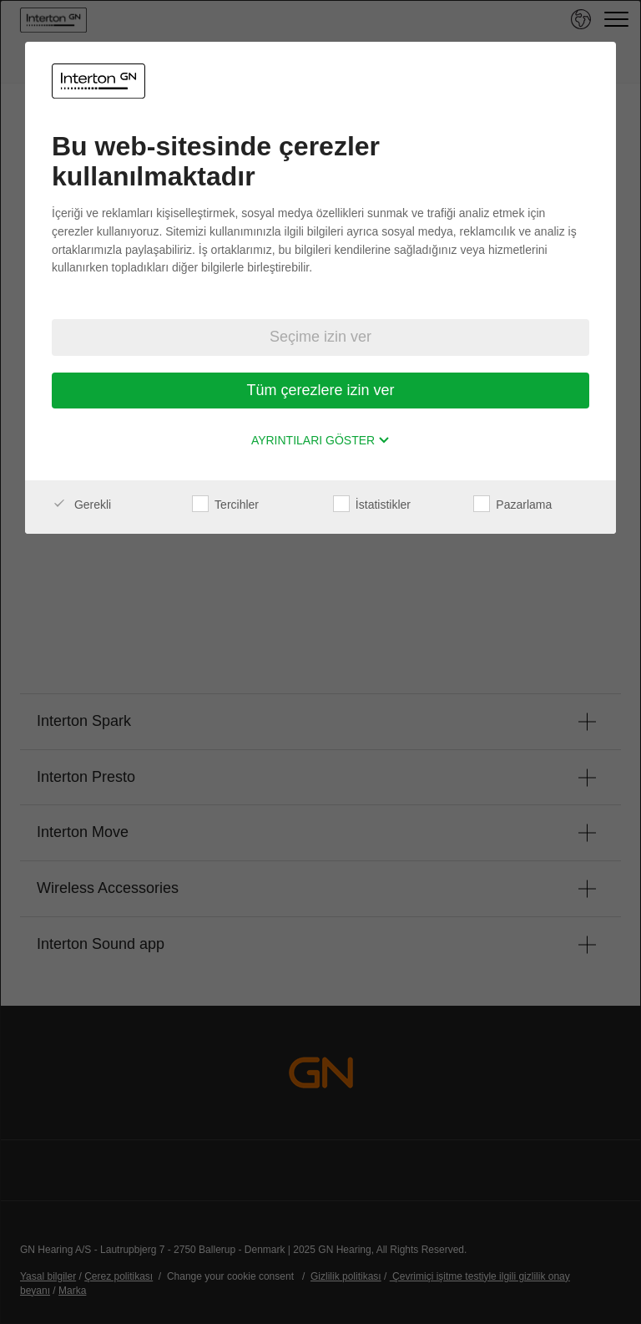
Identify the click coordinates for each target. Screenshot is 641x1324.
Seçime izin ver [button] (320, 336)
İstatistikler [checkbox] (372, 504)
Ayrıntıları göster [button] (320, 440)
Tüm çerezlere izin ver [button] (320, 390)
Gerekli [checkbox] (81, 504)
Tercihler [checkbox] (225, 504)
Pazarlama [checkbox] (512, 504)
